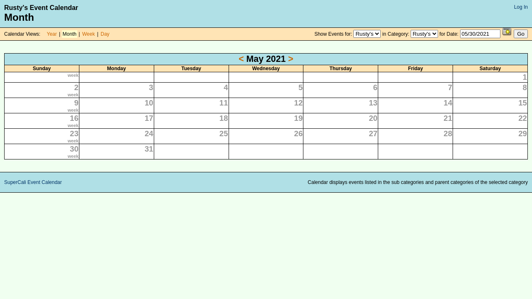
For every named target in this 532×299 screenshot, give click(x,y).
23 (74, 133)
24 (149, 133)
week (73, 75)
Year (52, 34)
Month (69, 34)
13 (373, 102)
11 (223, 102)
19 (298, 118)
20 (373, 118)
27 (373, 133)
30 (74, 149)
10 (149, 102)
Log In (521, 7)
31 (149, 149)
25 (223, 133)
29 (522, 133)
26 (298, 133)
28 (447, 133)
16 (74, 118)
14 (447, 102)
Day (105, 34)
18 (223, 118)
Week (88, 34)
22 (522, 118)
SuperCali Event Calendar (33, 182)
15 (522, 102)
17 (149, 118)
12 (298, 102)
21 (447, 118)
